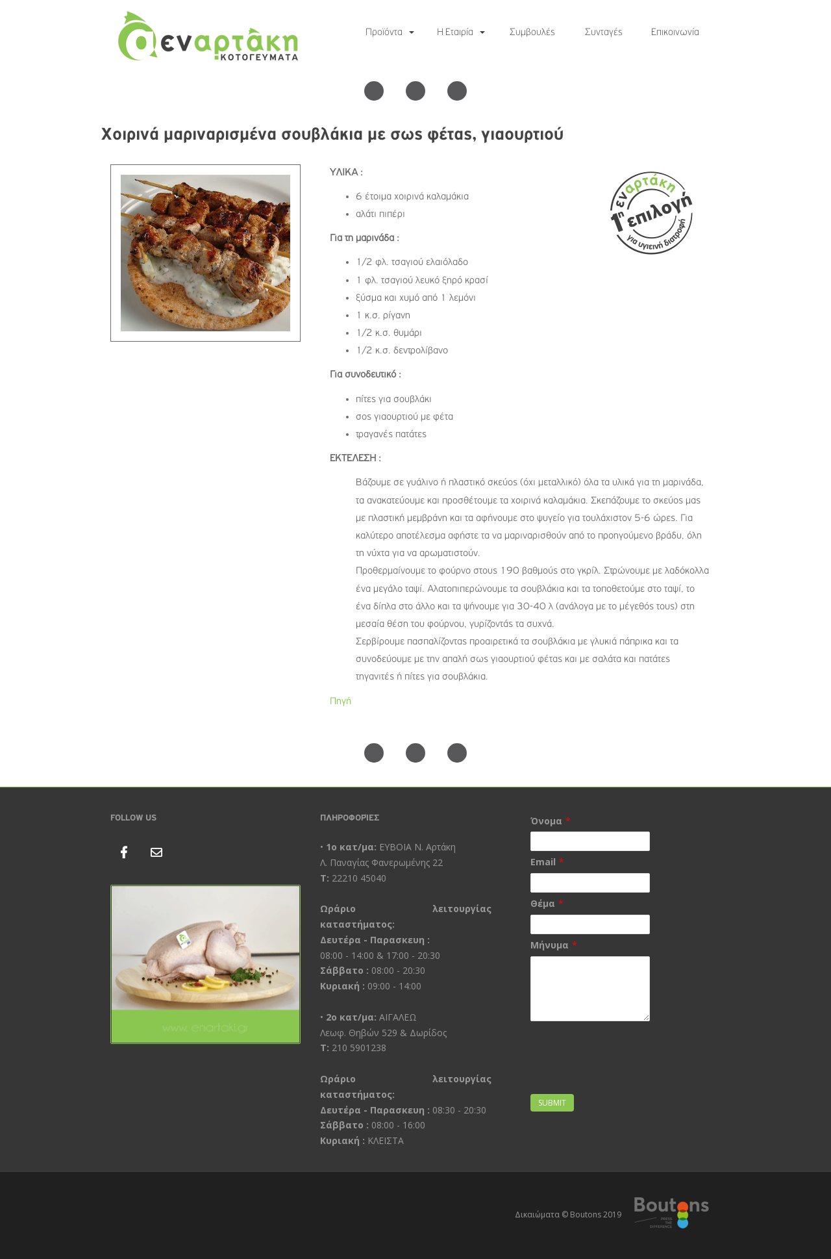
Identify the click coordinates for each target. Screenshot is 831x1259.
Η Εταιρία (455, 32)
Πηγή (340, 701)
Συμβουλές (532, 32)
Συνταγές (604, 32)
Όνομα (546, 821)
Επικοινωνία (675, 32)
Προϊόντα (384, 32)
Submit (552, 1102)
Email (543, 862)
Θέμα (542, 903)
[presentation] (629, 1065)
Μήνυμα (549, 945)
